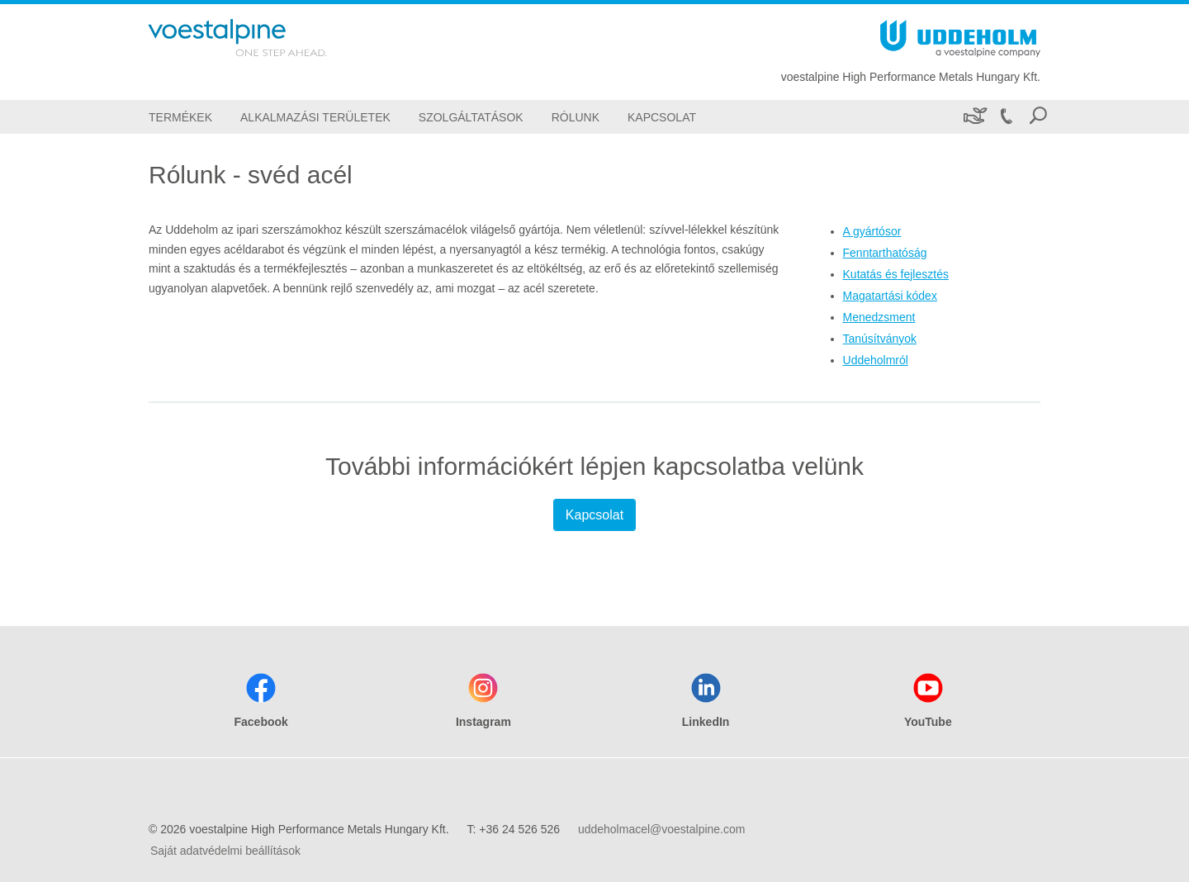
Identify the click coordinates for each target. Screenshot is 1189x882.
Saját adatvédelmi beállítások (225, 850)
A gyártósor (872, 231)
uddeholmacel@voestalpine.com (662, 829)
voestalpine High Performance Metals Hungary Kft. (910, 76)
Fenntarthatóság (885, 252)
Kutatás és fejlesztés (896, 274)
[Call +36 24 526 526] (1006, 117)
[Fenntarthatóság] (973, 117)
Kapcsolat (594, 515)
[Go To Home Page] (259, 37)
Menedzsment (879, 317)
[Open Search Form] (1038, 117)
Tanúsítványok (880, 338)
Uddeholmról (875, 360)
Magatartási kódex (890, 295)
